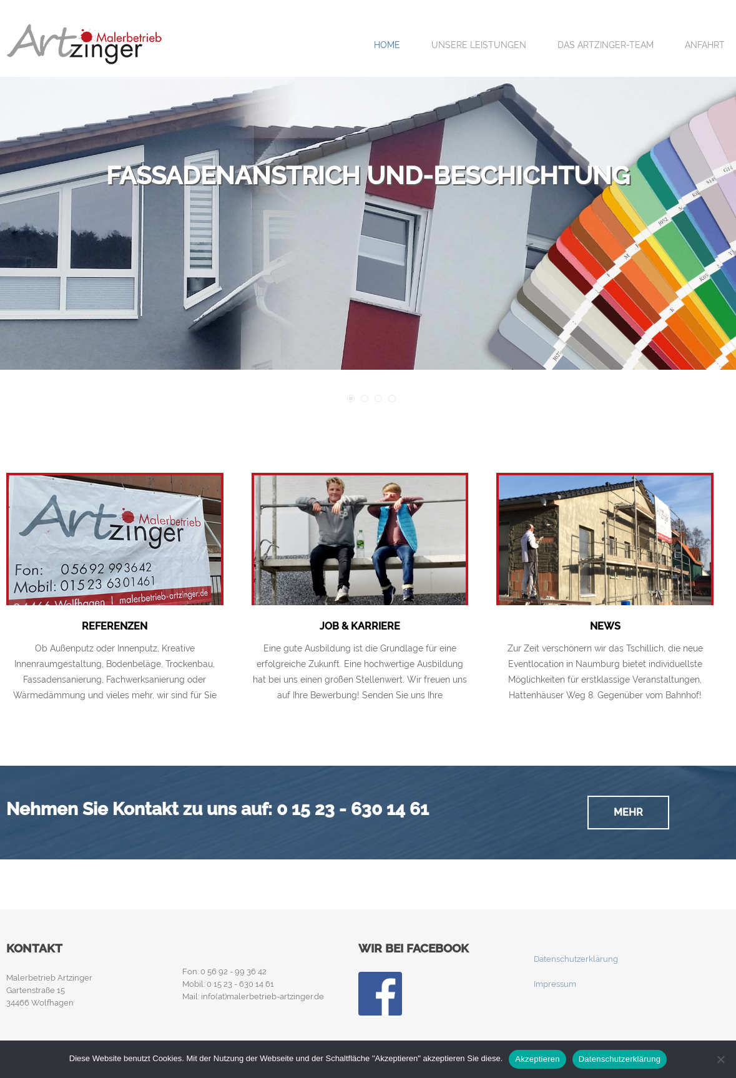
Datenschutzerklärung (576, 959)
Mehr (628, 812)
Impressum (555, 984)
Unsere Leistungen (478, 45)
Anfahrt (705, 45)
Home (387, 45)
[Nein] (720, 1059)
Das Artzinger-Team (605, 45)
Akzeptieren (537, 1059)
